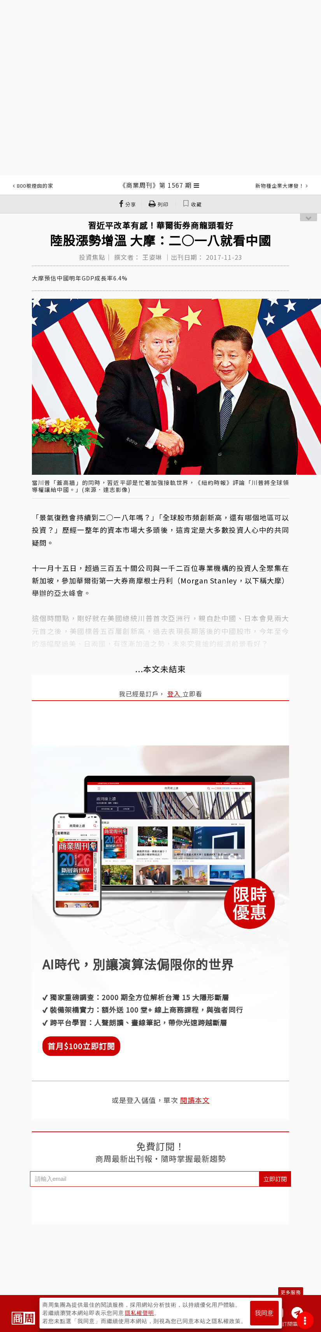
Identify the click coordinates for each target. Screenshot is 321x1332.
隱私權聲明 (139, 1313)
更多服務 (291, 1292)
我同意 (264, 1313)
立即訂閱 (275, 1179)
